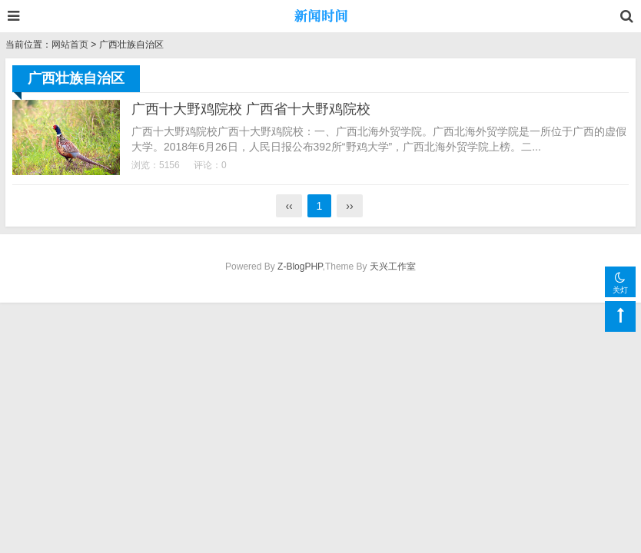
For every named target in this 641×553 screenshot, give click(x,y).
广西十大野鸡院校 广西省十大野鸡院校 (250, 109)
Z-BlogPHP (299, 266)
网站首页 (69, 44)
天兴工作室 (393, 266)
